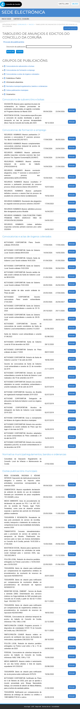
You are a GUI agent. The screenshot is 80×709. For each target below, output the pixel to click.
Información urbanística (14, 82)
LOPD (32, 706)
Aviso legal (27, 706)
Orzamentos (10, 94)
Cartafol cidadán (21, 19)
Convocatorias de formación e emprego (20, 70)
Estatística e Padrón (13, 78)
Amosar (72, 110)
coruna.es (21, 24)
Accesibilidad (55, 706)
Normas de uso (46, 706)
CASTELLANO (64, 4)
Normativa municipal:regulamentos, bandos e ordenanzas (26, 86)
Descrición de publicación (15, 47)
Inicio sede (6, 19)
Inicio (30, 24)
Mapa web (38, 706)
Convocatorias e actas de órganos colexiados (22, 74)
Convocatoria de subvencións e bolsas (20, 66)
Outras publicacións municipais (17, 90)
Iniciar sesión (70, 28)
